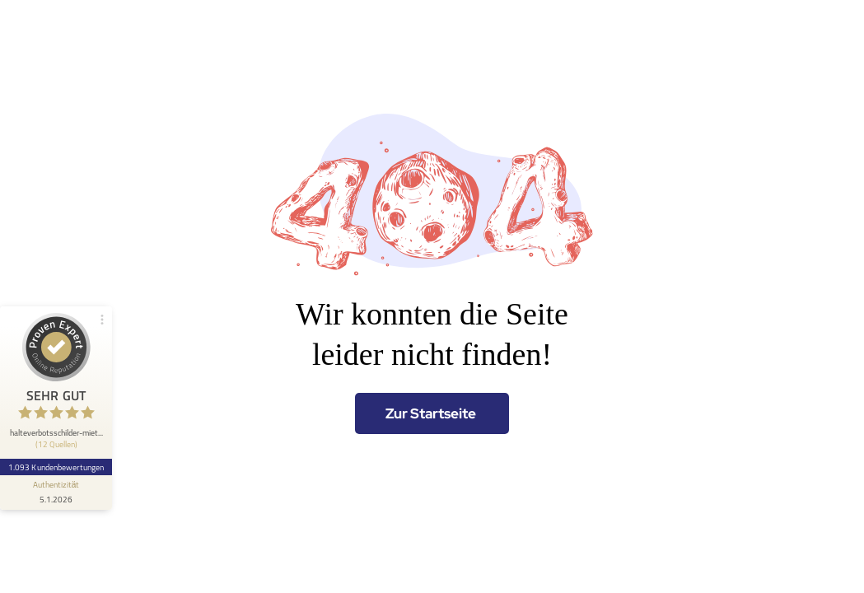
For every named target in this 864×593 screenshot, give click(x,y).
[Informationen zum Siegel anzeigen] (56, 492)
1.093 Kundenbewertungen (56, 467)
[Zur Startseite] (432, 413)
